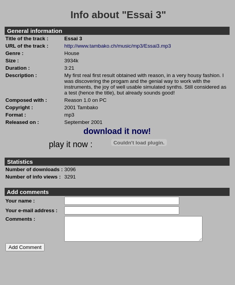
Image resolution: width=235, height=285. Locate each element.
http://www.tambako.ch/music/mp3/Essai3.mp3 (117, 46)
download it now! (117, 131)
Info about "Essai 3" (118, 15)
